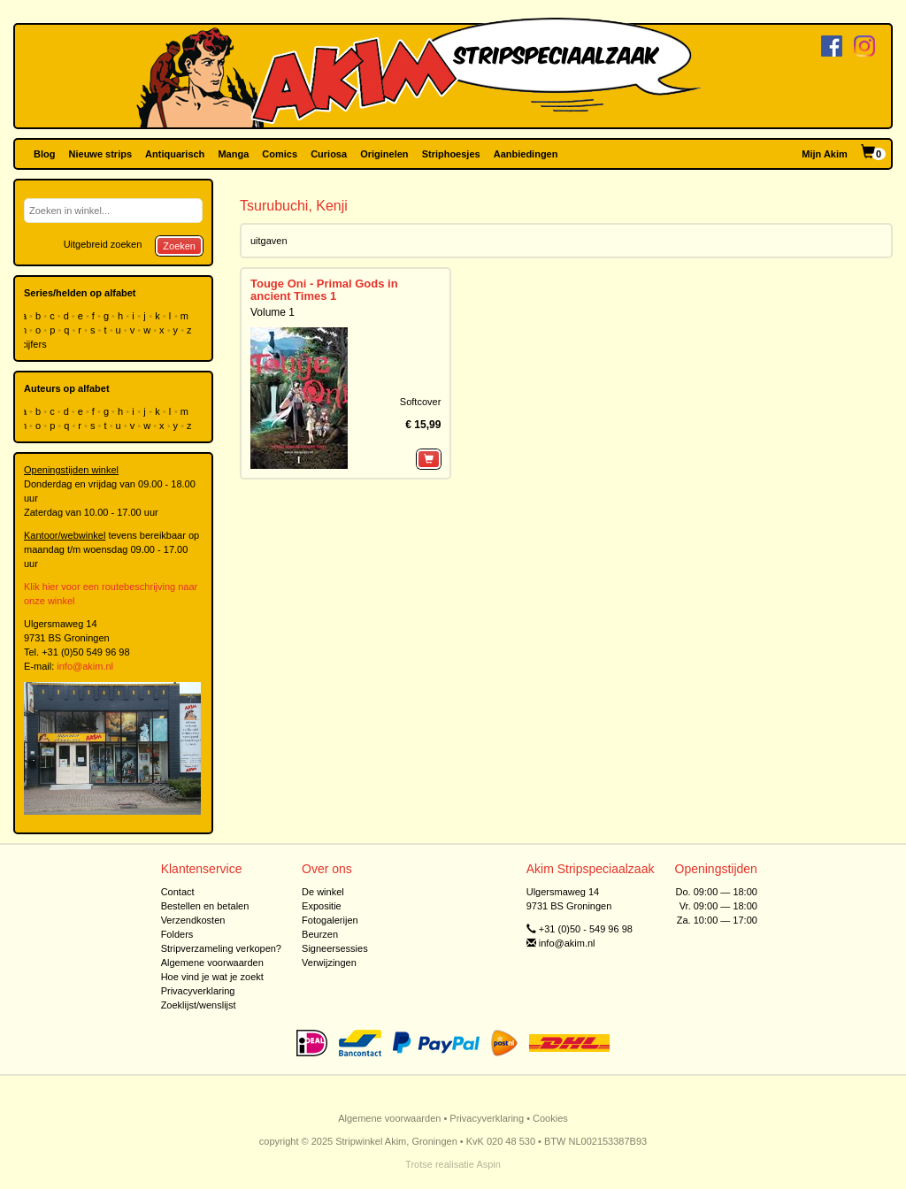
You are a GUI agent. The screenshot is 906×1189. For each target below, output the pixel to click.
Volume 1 (272, 312)
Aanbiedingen (526, 154)
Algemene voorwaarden (212, 962)
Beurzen (320, 934)
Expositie (322, 906)
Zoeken (179, 246)
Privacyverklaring (198, 991)
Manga (233, 154)
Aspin (488, 1164)
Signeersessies (335, 948)
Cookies (550, 1118)
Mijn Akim (825, 154)
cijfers (35, 344)
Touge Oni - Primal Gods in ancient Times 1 (324, 290)
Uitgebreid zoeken (103, 244)
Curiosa (329, 154)
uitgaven (269, 240)
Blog (44, 154)
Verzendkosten (193, 920)
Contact (178, 891)
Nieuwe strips (101, 154)
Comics (279, 154)
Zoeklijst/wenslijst (198, 1005)
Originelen (384, 154)
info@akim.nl (85, 666)
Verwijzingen (329, 962)
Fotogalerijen (330, 920)
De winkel (323, 891)
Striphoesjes (451, 154)
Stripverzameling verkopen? (221, 948)
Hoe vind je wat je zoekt (212, 976)
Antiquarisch (174, 154)
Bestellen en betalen (205, 906)
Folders (177, 934)
